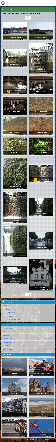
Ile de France (11, 312)
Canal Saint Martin (15, 319)
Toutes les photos (8, 328)
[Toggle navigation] (52, 3)
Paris (10, 316)
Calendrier (6, 335)
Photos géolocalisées (9, 342)
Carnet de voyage (8, 349)
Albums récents (7, 346)
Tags (4, 331)
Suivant (28, 18)
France (8, 309)
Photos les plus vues (8, 339)
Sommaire (6, 305)
